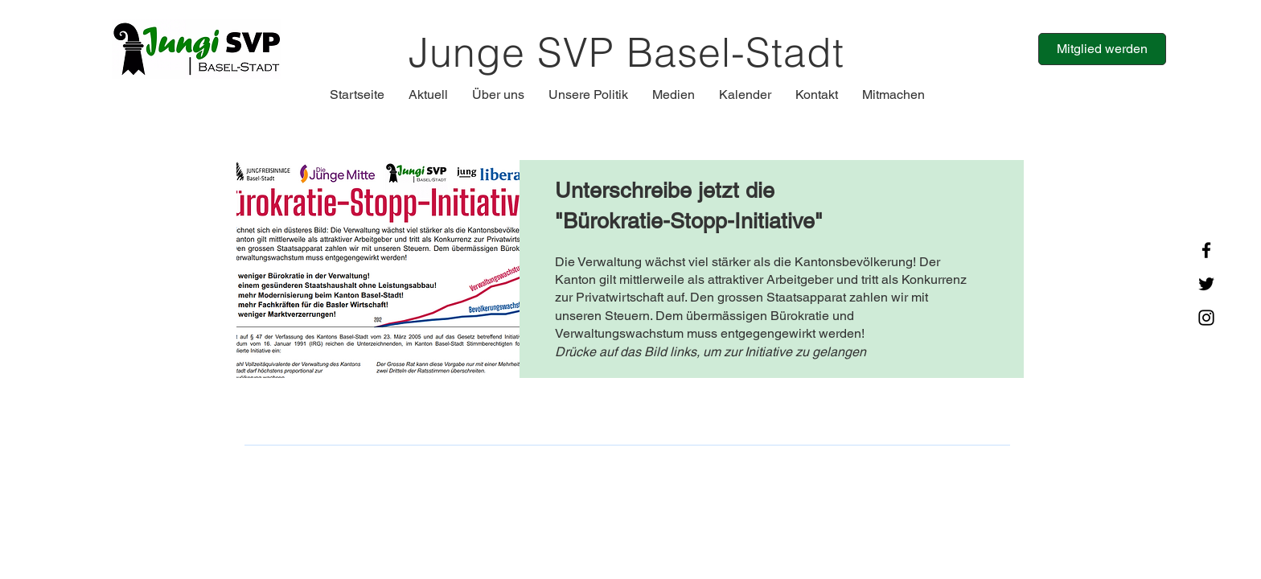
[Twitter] (1206, 283)
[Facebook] (1206, 250)
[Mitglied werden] (1102, 49)
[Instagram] (1206, 317)
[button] (428, 95)
